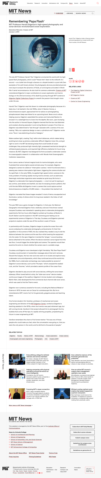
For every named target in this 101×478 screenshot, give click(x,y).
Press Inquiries (14, 456)
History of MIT (28, 336)
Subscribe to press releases (82, 432)
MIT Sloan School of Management (22, 442)
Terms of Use (53, 453)
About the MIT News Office (18, 453)
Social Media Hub (29, 473)
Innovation (44, 3)
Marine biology (39, 336)
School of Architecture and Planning (22, 434)
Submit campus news (82, 438)
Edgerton (12, 336)
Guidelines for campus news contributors (82, 444)
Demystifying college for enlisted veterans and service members (37, 356)
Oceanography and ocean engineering (21, 339)
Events (21, 471)
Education (30, 3)
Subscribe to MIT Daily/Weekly (82, 426)
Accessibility (21, 473)
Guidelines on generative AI (82, 450)
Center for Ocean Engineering (80, 101)
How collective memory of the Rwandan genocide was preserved (81, 356)
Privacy (15, 473)
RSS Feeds (52, 456)
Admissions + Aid (54, 3)
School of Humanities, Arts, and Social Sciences (26, 439)
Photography (38, 339)
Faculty (19, 336)
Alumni (76, 3)
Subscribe (59, 13)
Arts (46, 339)
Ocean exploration (51, 336)
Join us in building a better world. (90, 470)
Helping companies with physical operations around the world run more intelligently (37, 371)
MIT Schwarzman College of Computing (24, 447)
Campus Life (64, 3)
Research (37, 3)
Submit (92, 13)
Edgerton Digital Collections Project (21, 98)
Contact (35, 471)
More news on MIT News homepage (20, 405)
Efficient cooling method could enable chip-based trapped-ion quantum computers (81, 391)
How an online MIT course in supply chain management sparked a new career (80, 371)
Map (17, 471)
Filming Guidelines (35, 456)
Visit (14, 471)
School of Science (17, 444)
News (71, 3)
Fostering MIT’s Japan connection (38, 389)
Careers (30, 471)
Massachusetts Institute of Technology (23, 467)
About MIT (83, 3)
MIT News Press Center (36, 453)
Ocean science (63, 336)
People (25, 471)
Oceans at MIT (61, 90)
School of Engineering (18, 437)
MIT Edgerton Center (38, 304)
